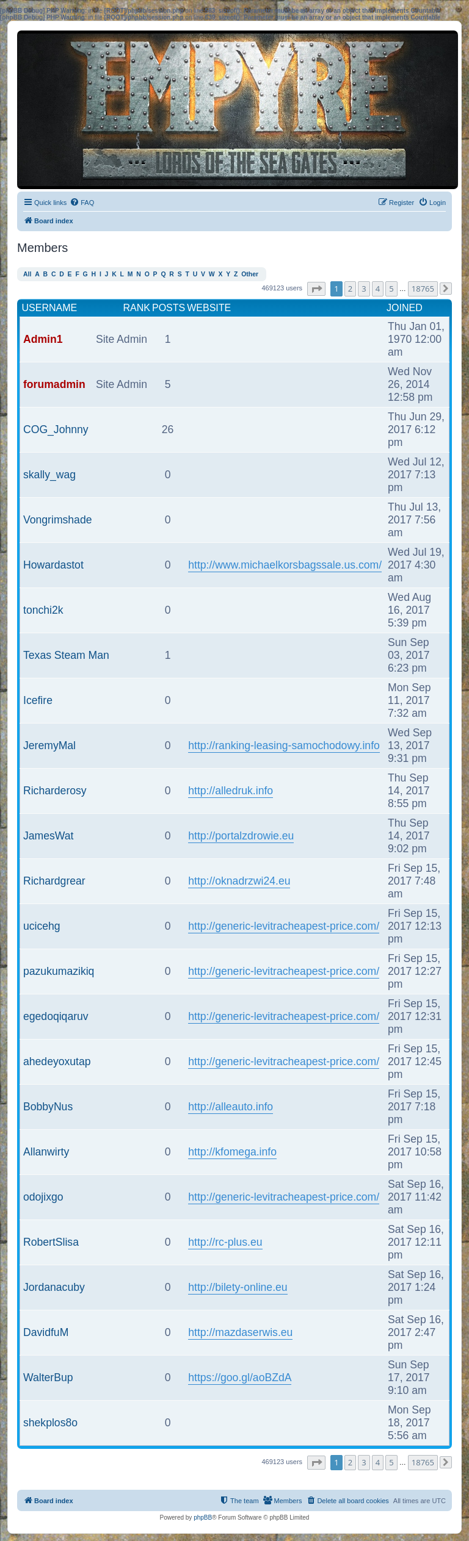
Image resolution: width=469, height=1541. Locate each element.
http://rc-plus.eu (225, 1242)
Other (249, 274)
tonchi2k (43, 610)
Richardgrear (54, 881)
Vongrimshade (57, 520)
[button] (316, 289)
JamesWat (48, 836)
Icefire (38, 700)
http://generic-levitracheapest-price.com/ (283, 926)
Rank (136, 308)
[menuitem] (82, 202)
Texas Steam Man (66, 655)
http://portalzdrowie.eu (241, 836)
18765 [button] (423, 288)
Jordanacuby (54, 1287)
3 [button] (364, 288)
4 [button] (378, 288)
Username (50, 308)
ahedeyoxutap (57, 1061)
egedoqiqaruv (56, 1016)
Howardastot (53, 565)
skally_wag (49, 475)
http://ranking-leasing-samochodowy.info (284, 745)
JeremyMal (49, 745)
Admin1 (43, 339)
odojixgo (43, 1197)
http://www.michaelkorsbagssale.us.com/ (285, 565)
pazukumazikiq (58, 971)
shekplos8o (50, 1423)
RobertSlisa (51, 1242)
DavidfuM (45, 1332)
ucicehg (41, 926)
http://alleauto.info (230, 1107)
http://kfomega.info (232, 1152)
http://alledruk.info (230, 791)
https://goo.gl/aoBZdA (239, 1377)
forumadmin (54, 384)
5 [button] (391, 288)
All (27, 274)
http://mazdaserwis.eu (240, 1332)
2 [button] (350, 288)
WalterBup (48, 1377)
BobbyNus (48, 1107)
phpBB (203, 1517)
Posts (168, 308)
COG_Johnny (56, 429)
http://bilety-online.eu (237, 1287)
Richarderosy (55, 791)
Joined (405, 308)
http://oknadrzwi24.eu (239, 881)
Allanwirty (46, 1152)
